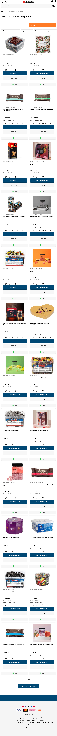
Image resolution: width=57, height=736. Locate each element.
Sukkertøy (38, 31)
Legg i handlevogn (15, 73)
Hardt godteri (6, 31)
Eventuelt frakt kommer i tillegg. (9, 67)
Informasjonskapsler (49, 31)
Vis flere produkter (28, 686)
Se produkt (14, 78)
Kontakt (28, 728)
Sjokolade (16, 31)
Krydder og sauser (27, 31)
